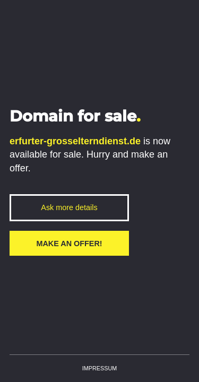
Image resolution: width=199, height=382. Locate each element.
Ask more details (69, 207)
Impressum (99, 368)
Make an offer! (69, 243)
